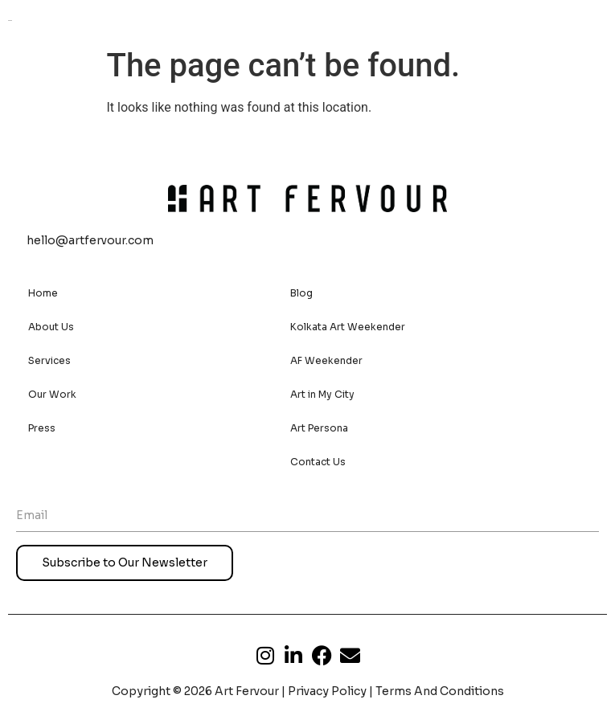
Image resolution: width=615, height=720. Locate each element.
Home (43, 293)
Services (49, 360)
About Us (51, 327)
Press (41, 428)
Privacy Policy (327, 691)
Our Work (52, 394)
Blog (301, 293)
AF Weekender (326, 360)
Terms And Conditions (439, 691)
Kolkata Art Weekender (347, 327)
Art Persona (319, 428)
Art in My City (322, 394)
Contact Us (318, 462)
